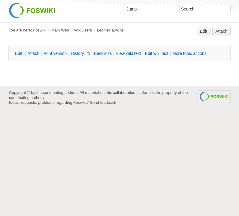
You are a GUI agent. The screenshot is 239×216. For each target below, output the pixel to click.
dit (19, 53)
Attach (222, 31)
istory (77, 53)
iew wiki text (128, 53)
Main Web (60, 30)
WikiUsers (83, 30)
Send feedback (103, 102)
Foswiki (39, 30)
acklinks (103, 53)
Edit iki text (156, 53)
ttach (33, 53)
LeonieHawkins (110, 30)
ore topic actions (189, 53)
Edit (203, 31)
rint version (55, 53)
